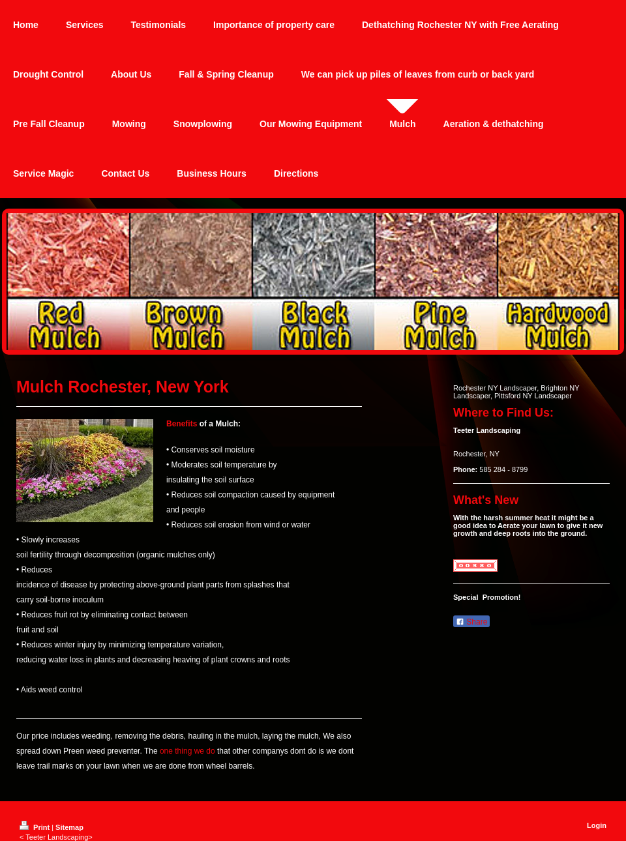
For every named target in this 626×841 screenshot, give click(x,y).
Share (471, 622)
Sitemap (69, 827)
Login (596, 825)
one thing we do (187, 751)
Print (36, 827)
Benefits (181, 423)
